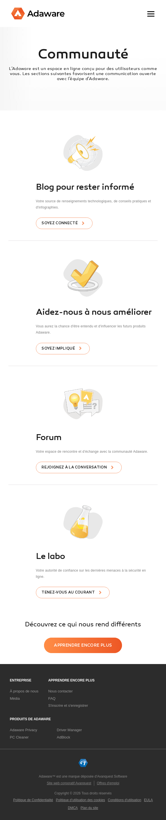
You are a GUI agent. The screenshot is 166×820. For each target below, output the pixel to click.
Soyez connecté (60, 223)
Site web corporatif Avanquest (69, 783)
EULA (148, 800)
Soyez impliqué (58, 348)
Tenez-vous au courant (68, 592)
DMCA (73, 808)
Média (15, 698)
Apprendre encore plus (83, 645)
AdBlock (63, 737)
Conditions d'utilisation (124, 800)
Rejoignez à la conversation (74, 467)
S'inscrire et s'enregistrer (68, 705)
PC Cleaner (19, 737)
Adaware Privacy (23, 730)
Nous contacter (60, 691)
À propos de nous (24, 691)
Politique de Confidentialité (33, 800)
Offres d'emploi (108, 783)
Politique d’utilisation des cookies (80, 800)
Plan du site (89, 808)
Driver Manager (69, 730)
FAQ (52, 698)
